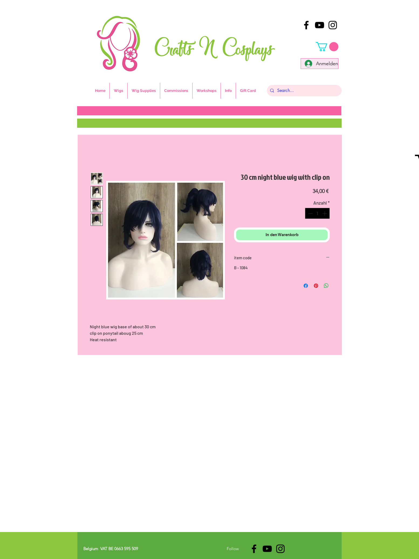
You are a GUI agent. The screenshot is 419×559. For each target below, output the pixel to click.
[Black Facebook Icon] (306, 25)
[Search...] (303, 90)
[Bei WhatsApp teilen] (326, 285)
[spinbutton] (317, 213)
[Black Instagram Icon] (332, 25)
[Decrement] (310, 213)
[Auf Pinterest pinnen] (316, 285)
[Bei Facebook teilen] (306, 285)
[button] (327, 46)
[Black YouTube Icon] (319, 25)
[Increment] (325, 213)
